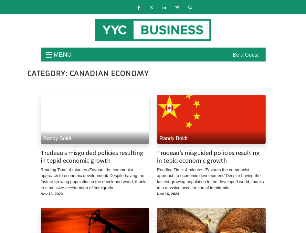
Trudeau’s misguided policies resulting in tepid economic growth (92, 156)
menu (59, 54)
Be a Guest (246, 55)
